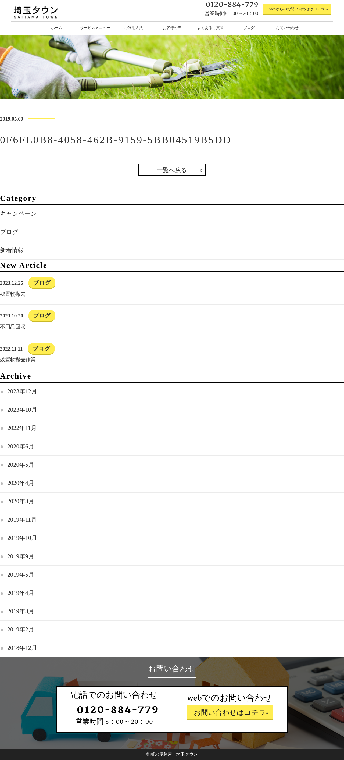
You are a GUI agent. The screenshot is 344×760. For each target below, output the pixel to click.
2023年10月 (22, 409)
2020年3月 (20, 501)
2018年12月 (22, 647)
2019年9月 (20, 556)
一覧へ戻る (172, 170)
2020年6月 (20, 446)
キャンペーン (18, 213)
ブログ (9, 232)
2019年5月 (20, 574)
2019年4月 (20, 593)
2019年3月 (20, 611)
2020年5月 (20, 464)
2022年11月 (22, 427)
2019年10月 (22, 537)
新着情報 (12, 250)
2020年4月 (20, 483)
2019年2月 (20, 629)
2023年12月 (22, 391)
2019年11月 (22, 519)
